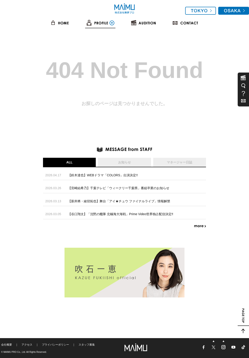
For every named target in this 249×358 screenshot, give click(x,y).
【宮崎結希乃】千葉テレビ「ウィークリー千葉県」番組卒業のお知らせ (118, 188)
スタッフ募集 (87, 344)
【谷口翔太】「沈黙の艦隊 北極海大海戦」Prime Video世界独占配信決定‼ (120, 214)
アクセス (27, 344)
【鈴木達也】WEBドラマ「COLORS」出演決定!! (103, 175)
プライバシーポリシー (55, 344)
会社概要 (6, 344)
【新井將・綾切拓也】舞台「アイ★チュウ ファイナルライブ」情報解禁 (119, 201)
